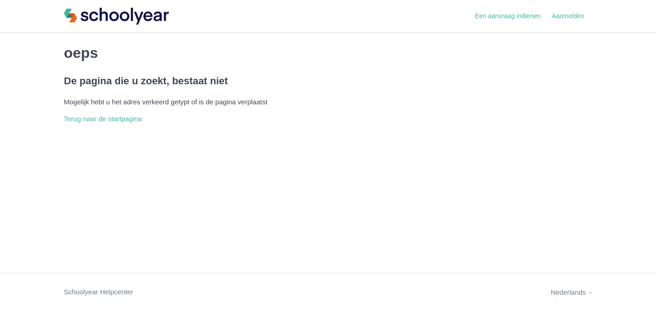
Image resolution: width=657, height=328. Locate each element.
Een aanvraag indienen (508, 16)
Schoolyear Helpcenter (98, 292)
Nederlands (572, 292)
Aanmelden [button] (568, 16)
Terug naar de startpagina (103, 119)
